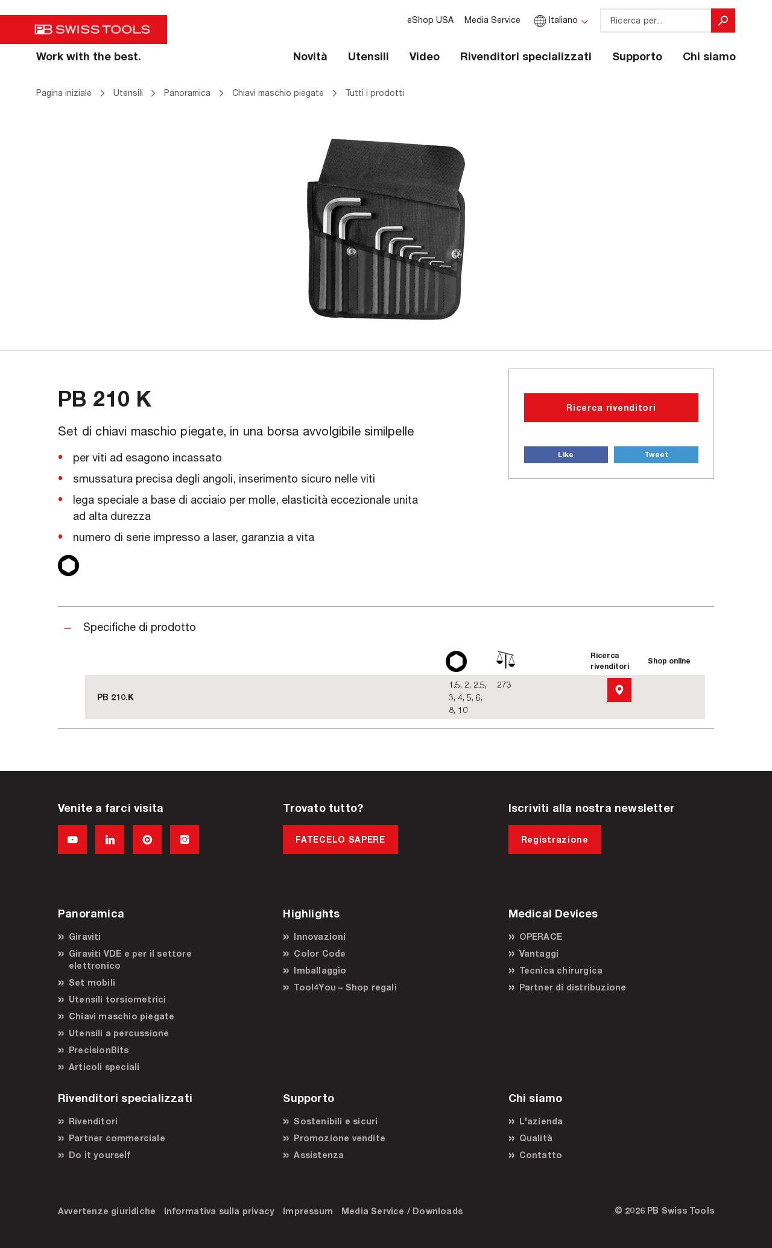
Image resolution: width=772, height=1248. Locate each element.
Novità (310, 56)
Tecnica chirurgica (561, 970)
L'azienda (541, 1121)
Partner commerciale (117, 1138)
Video (425, 56)
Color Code (320, 953)
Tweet (656, 454)
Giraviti (85, 936)
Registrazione (555, 839)
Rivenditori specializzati (526, 56)
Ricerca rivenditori (611, 407)
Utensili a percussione (119, 1033)
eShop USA (430, 19)
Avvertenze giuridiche (107, 1211)
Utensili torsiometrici (117, 999)
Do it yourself (99, 1155)
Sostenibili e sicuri (336, 1121)
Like (566, 454)
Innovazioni (320, 936)
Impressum (308, 1211)
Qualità (535, 1138)
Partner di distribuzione (573, 987)
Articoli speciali (104, 1067)
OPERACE (540, 936)
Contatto (541, 1155)
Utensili (368, 56)
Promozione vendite (339, 1138)
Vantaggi (539, 953)
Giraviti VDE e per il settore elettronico (130, 959)
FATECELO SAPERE (340, 839)
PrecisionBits (99, 1050)
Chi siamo (709, 56)
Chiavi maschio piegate (121, 1016)
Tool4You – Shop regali (345, 987)
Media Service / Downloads (402, 1211)
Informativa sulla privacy (219, 1211)
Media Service (492, 19)
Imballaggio (320, 970)
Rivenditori (93, 1121)
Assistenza (319, 1155)
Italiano (554, 19)
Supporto (637, 56)
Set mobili (92, 982)
